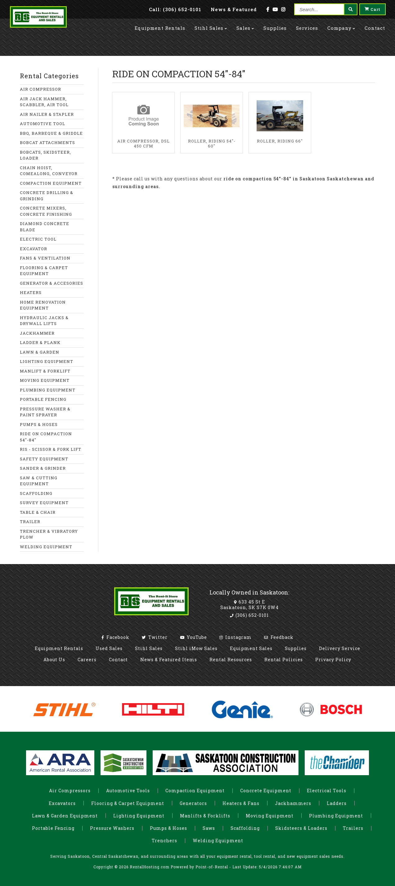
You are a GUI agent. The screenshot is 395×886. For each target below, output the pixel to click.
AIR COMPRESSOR (40, 89)
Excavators (62, 803)
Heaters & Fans (240, 803)
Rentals (160, 25)
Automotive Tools (128, 790)
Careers (87, 659)
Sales (245, 25)
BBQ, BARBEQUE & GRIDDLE (51, 133)
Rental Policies (283, 659)
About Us (54, 659)
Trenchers (164, 840)
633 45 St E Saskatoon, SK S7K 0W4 (249, 604)
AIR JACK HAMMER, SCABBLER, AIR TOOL (44, 102)
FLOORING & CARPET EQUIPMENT (44, 271)
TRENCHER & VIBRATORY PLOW (49, 534)
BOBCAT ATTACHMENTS (47, 142)
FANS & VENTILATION (45, 258)
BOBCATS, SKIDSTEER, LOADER (45, 155)
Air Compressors (70, 790)
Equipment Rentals (59, 648)
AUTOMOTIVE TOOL (42, 123)
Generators (193, 803)
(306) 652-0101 (249, 615)
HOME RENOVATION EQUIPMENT (43, 305)
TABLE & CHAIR (38, 512)
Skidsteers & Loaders (301, 828)
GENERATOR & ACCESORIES (51, 283)
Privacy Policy (333, 659)
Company (341, 25)
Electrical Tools (326, 790)
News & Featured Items (168, 659)
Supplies (275, 25)
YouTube (193, 637)
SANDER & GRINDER (43, 468)
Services (307, 25)
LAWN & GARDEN (39, 352)
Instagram (235, 637)
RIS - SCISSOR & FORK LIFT (50, 449)
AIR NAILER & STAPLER (47, 114)
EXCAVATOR (33, 248)
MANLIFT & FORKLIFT (45, 371)
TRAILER (30, 521)
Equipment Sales (251, 648)
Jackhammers (293, 803)
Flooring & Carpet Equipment (127, 803)
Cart (372, 9)
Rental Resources (230, 659)
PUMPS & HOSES (39, 424)
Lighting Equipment (138, 816)
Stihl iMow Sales (196, 648)
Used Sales (109, 648)
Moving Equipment (270, 816)
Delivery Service (339, 648)
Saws (209, 828)
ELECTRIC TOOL (38, 239)
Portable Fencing (53, 828)
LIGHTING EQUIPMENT (46, 361)
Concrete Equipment (265, 790)
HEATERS (31, 292)
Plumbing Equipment (336, 816)
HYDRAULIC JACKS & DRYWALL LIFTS (44, 321)
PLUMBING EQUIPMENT (47, 390)
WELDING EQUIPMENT (46, 546)
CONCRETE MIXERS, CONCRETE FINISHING (46, 211)
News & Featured (234, 9)
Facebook (115, 637)
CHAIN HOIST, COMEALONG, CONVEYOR (49, 171)
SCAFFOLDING (36, 493)
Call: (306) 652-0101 (175, 9)
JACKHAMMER (37, 333)
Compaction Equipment (195, 790)
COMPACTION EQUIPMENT (51, 183)
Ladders (337, 803)
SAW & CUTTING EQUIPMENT (38, 481)
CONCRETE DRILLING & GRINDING (46, 195)
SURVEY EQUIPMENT (44, 502)
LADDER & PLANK (40, 342)
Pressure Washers (112, 828)
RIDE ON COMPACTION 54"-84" (46, 437)
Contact (375, 25)
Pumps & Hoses (168, 828)
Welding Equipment (218, 840)
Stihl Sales (211, 25)
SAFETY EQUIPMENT (44, 459)
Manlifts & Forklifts (205, 816)
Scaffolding (245, 828)
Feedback (279, 637)
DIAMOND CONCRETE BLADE (44, 227)
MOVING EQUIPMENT (45, 380)
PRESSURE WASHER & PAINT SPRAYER (45, 412)
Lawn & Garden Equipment (65, 816)
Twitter (155, 637)
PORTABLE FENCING (43, 399)
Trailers (353, 828)
